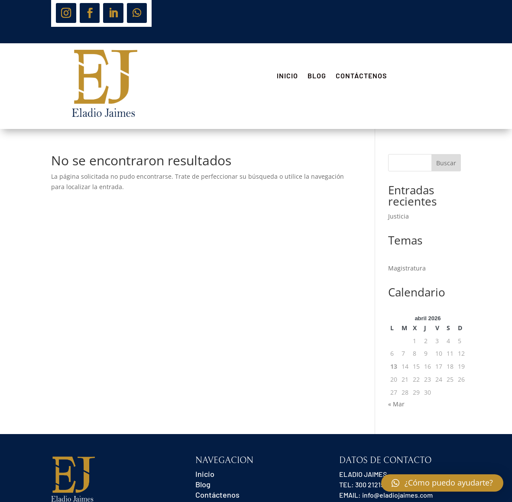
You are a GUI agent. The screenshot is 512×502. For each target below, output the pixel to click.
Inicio (287, 76)
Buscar (446, 163)
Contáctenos (361, 76)
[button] (442, 483)
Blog (317, 76)
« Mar (396, 404)
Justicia (398, 216)
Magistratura (407, 268)
